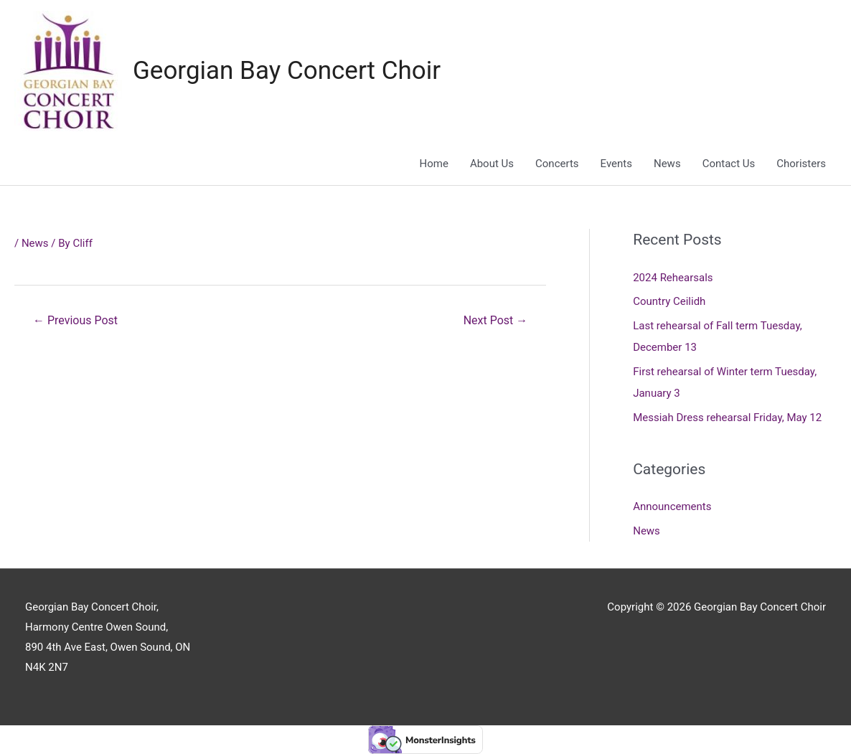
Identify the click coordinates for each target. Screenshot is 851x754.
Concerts (557, 163)
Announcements (672, 506)
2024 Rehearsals (673, 277)
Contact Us (729, 163)
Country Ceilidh (669, 301)
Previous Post (75, 320)
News (667, 163)
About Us (492, 163)
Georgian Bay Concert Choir (287, 70)
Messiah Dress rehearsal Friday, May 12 (727, 417)
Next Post (496, 320)
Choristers (801, 163)
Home (434, 163)
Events (616, 163)
